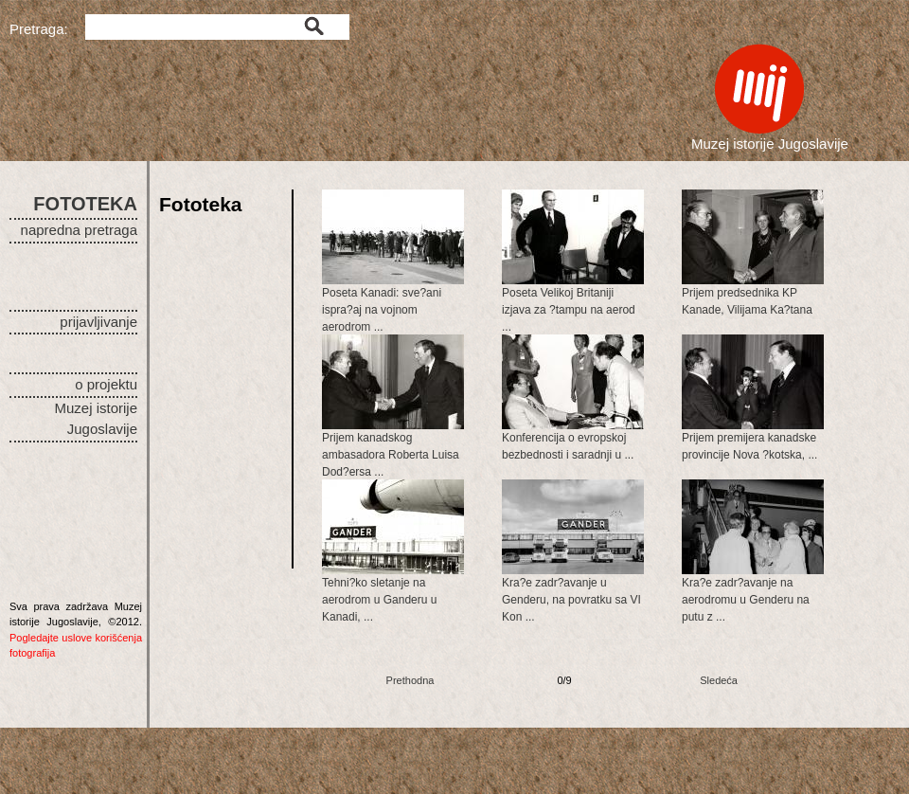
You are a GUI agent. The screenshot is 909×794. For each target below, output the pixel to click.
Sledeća (719, 680)
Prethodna (410, 680)
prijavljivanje (98, 322)
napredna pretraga (79, 230)
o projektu (106, 384)
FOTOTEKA (85, 203)
